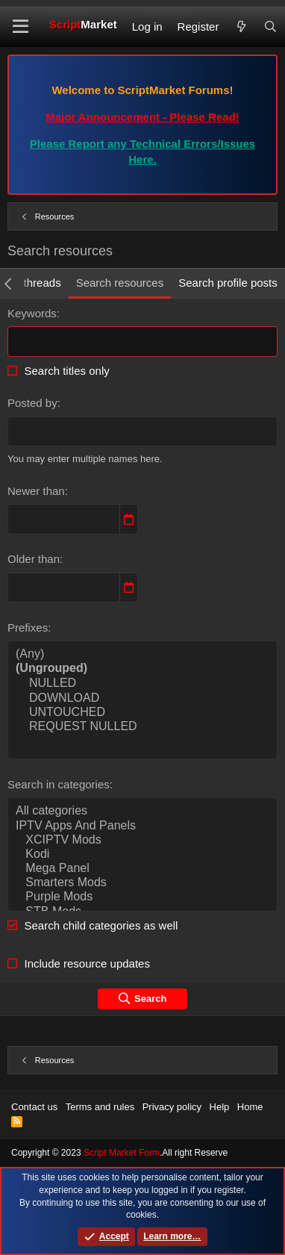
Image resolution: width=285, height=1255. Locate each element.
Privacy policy (171, 1106)
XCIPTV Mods (142, 840)
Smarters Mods (142, 883)
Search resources (120, 282)
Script (83, 24)
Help (220, 1106)
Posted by (32, 402)
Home (250, 1106)
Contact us (34, 1106)
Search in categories (58, 784)
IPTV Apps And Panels (142, 826)
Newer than (36, 491)
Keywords (32, 313)
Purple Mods (142, 897)
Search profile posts (228, 282)
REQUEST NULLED (142, 727)
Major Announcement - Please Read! (142, 116)
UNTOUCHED (142, 713)
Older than (33, 558)
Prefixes (27, 627)
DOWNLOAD (142, 698)
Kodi (142, 854)
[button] (20, 27)
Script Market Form (122, 1152)
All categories (142, 811)
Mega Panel (142, 869)
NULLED (142, 683)
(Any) (142, 654)
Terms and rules (100, 1106)
